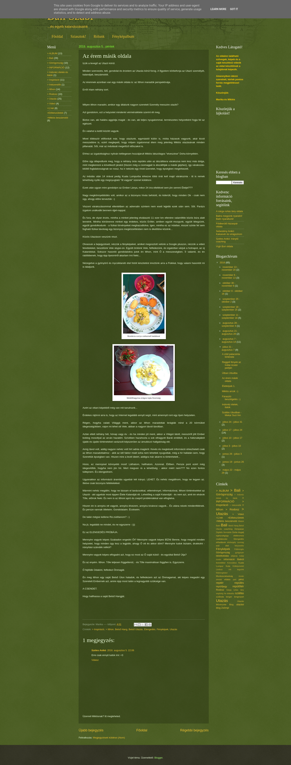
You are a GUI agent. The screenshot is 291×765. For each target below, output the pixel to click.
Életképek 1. (228, 386)
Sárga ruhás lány (235, 590)
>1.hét (50, 108)
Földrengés (239, 549)
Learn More (218, 9)
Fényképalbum (123, 36)
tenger (229, 597)
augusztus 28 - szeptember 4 (230, 324)
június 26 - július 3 (232, 453)
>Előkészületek (55, 112)
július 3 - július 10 (232, 445)
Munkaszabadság (224, 576)
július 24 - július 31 (232, 421)
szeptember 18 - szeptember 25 (231, 308)
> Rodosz (52, 94)
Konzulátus (232, 563)
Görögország (223, 552)
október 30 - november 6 (228, 284)
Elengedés (149, 629)
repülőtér (238, 586)
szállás (239, 593)
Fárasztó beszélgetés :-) (231, 398)
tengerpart (239, 597)
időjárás (234, 556)
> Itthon (110, 629)
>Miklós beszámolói (57, 117)
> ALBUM (52, 53)
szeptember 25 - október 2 (231, 300)
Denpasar (239, 529)
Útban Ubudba (229, 373)
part (234, 580)
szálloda (220, 597)
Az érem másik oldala (230, 379)
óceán (241, 576)
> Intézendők (54, 84)
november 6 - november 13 (229, 276)
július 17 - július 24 (232, 429)
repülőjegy (221, 586)
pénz (241, 579)
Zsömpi (225, 607)
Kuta (228, 566)
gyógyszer (239, 553)
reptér (219, 582)
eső (218, 546)
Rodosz (220, 589)
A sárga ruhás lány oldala (229, 211)
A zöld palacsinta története (231, 355)
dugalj (241, 532)
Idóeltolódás (222, 555)
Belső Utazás (136, 629)
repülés (239, 582)
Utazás (173, 629)
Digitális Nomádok (224, 532)
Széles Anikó (98, 650)
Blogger (158, 757)
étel (227, 546)
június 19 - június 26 (233, 461)
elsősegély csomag (235, 542)
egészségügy (222, 536)
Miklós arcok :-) (230, 391)
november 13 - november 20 (230, 268)
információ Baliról (234, 559)
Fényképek (162, 629)
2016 (223, 262)
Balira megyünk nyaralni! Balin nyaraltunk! (229, 217)
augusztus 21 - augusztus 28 (230, 332)
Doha (234, 532)
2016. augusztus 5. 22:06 (120, 650)
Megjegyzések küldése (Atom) (109, 737)
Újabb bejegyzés (91, 730)
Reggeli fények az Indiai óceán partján (231, 365)
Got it (234, 9)
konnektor (220, 563)
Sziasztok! (78, 36)
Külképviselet (238, 566)
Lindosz (219, 570)
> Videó (51, 103)
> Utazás (52, 98)
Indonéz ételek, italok (230, 406)
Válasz (95, 660)
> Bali (50, 58)
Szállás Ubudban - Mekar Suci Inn (231, 414)
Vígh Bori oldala (224, 246)
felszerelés (239, 546)
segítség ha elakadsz (225, 593)
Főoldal (57, 36)
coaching (228, 529)
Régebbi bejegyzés (194, 730)
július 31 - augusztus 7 (228, 348)
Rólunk (99, 36)
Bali (224, 525)
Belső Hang (121, 629)
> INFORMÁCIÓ (55, 67)
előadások (221, 542)
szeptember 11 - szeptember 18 (231, 316)
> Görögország (55, 62)
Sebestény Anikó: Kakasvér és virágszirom (229, 232)
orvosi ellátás (223, 579)
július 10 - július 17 (232, 437)
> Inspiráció (98, 629)
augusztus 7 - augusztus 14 (229, 340)
